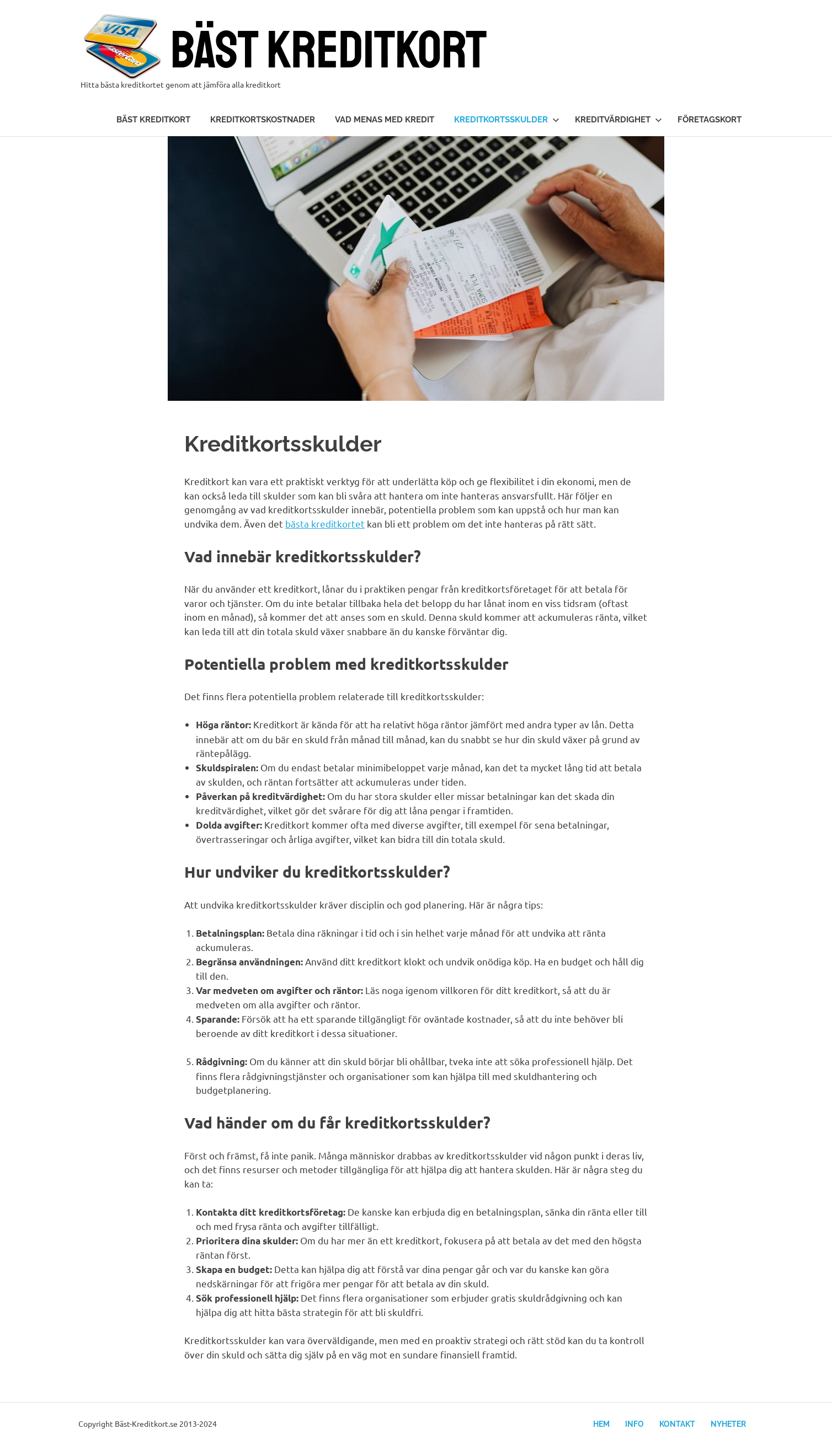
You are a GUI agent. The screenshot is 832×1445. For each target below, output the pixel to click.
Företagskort (710, 120)
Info (634, 1424)
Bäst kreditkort (153, 120)
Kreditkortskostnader (262, 120)
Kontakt (677, 1424)
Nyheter (728, 1424)
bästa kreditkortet (325, 523)
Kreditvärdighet (618, 120)
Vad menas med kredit (384, 120)
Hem (601, 1424)
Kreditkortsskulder (506, 120)
